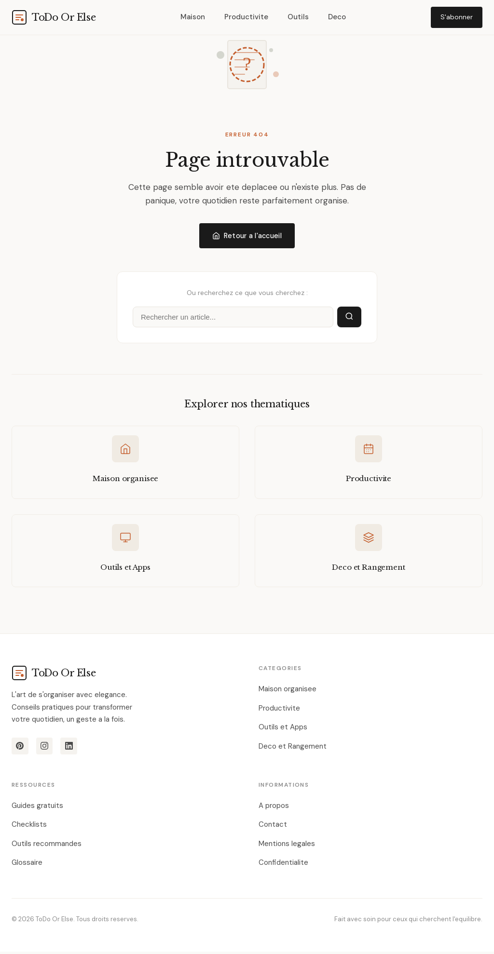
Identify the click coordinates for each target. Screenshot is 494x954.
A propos (274, 808)
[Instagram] (45, 748)
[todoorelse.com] (54, 17)
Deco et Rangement (293, 748)
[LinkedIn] (70, 748)
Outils (298, 17)
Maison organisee (287, 691)
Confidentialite (283, 865)
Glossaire (27, 865)
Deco (337, 17)
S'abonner (456, 17)
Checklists (29, 827)
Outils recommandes (47, 846)
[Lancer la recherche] (349, 318)
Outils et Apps (283, 729)
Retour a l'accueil (247, 236)
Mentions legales (287, 846)
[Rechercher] (233, 318)
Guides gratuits (37, 808)
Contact (273, 827)
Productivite (246, 17)
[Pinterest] (20, 748)
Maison (192, 17)
